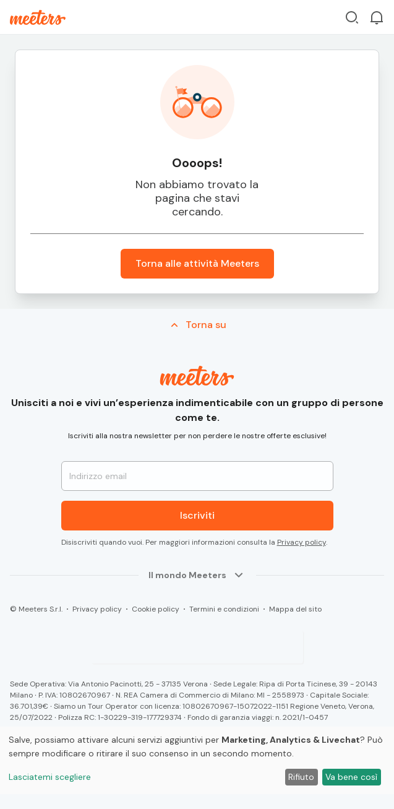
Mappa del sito (295, 609)
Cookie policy (155, 609)
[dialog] (197, 760)
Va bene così (351, 776)
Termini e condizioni (224, 609)
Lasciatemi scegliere (50, 776)
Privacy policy (301, 542)
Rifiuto (301, 776)
